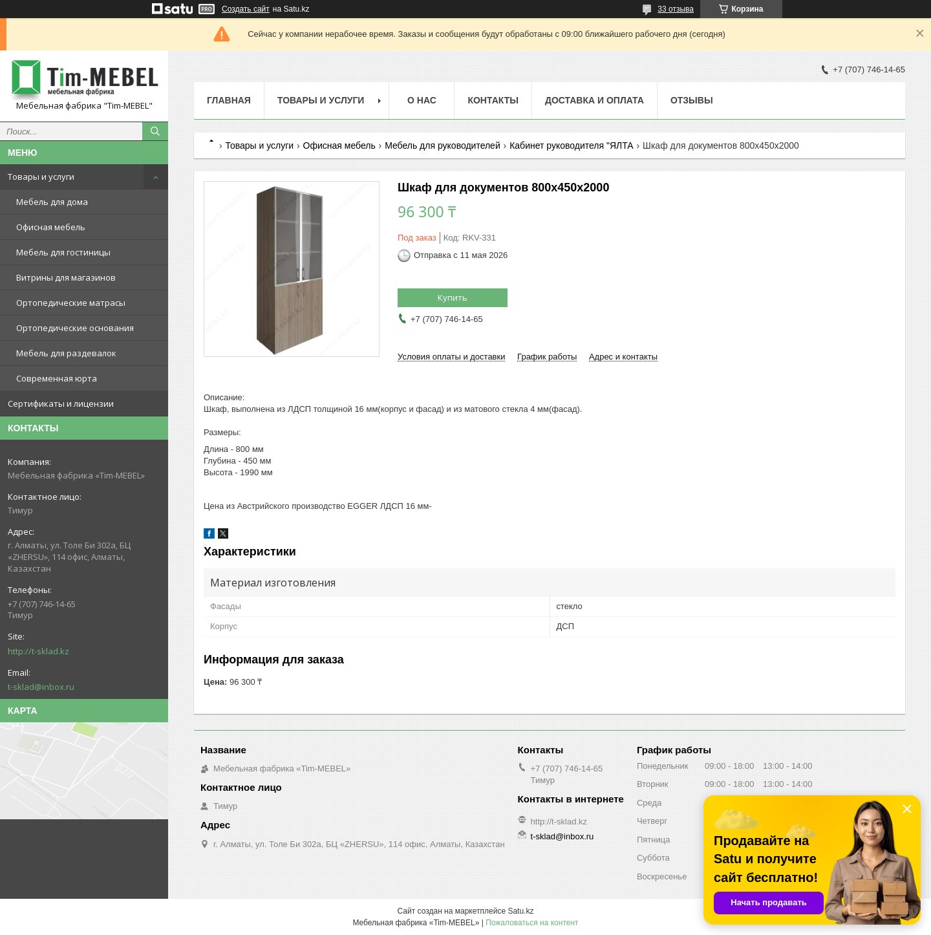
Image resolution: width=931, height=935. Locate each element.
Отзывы (691, 100)
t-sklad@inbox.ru (41, 687)
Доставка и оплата (594, 100)
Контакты (492, 100)
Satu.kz (520, 911)
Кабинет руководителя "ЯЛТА (571, 145)
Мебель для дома (52, 202)
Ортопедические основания (75, 328)
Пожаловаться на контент (532, 922)
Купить (452, 297)
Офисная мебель (50, 227)
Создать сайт (246, 9)
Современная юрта (56, 378)
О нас (421, 100)
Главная (229, 100)
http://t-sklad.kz (38, 651)
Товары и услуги (41, 176)
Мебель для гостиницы (63, 252)
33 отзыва (676, 9)
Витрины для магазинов (66, 277)
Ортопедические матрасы (70, 302)
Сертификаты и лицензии (61, 403)
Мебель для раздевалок (66, 353)
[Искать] (155, 131)
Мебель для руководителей (442, 145)
